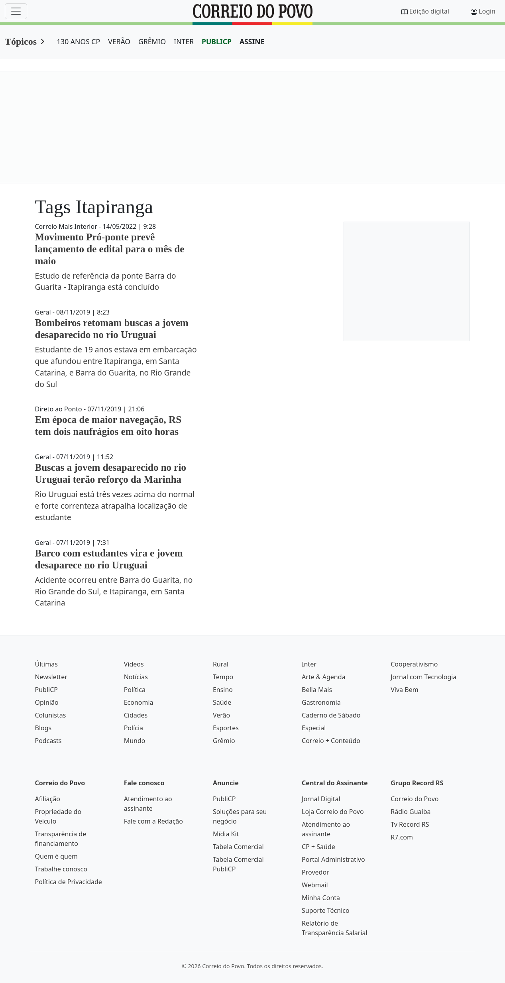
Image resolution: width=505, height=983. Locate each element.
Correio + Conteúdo (331, 740)
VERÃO (119, 41)
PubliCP (46, 689)
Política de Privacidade (68, 881)
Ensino (223, 689)
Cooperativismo (414, 664)
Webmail (315, 885)
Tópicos (21, 41)
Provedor (315, 872)
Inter (309, 664)
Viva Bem (404, 689)
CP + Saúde (318, 846)
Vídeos (134, 664)
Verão (221, 715)
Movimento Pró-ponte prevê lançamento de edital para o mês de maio (110, 249)
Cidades (136, 715)
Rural (220, 664)
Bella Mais (317, 689)
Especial (314, 727)
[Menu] (16, 11)
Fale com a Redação (153, 821)
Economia (138, 702)
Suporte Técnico (326, 910)
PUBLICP (217, 41)
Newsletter (51, 676)
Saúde (222, 702)
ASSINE (252, 41)
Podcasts (48, 740)
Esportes (226, 727)
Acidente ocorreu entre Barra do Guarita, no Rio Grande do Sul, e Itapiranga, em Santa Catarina (114, 591)
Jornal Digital (321, 798)
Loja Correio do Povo (333, 811)
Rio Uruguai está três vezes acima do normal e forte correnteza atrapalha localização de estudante (115, 506)
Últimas (46, 664)
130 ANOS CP (78, 41)
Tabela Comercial (238, 846)
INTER (184, 41)
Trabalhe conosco (61, 869)
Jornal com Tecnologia (423, 676)
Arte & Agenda (323, 676)
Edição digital (429, 11)
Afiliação (47, 798)
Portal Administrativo (333, 859)
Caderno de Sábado (331, 715)
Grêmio (224, 740)
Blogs (43, 727)
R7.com (402, 837)
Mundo (134, 740)
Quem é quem (56, 856)
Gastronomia (321, 702)
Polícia (133, 727)
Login (487, 11)
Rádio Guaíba (410, 811)
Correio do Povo (414, 798)
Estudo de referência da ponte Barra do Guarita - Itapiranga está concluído (105, 281)
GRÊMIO (152, 41)
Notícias (136, 676)
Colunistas (50, 715)
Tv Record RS (410, 824)
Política (134, 689)
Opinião (47, 702)
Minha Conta (321, 897)
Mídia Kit (226, 834)
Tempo (223, 676)
